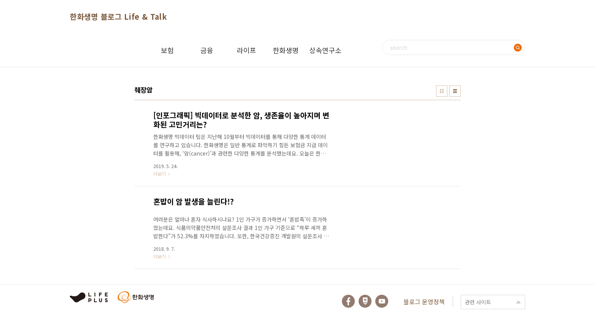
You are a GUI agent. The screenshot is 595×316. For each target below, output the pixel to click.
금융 (206, 50)
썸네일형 (441, 91)
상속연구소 (325, 50)
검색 (517, 47)
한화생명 (286, 50)
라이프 (246, 50)
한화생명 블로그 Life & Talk (118, 16)
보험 (167, 50)
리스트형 (455, 91)
